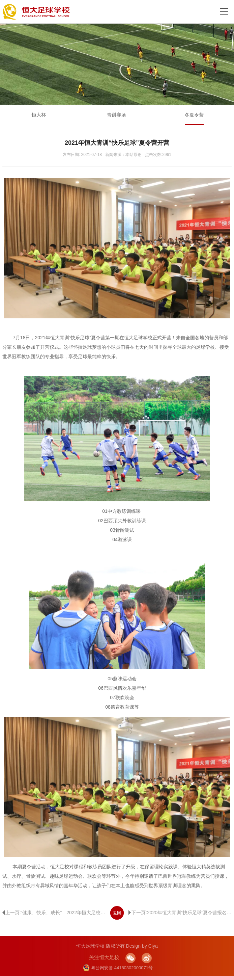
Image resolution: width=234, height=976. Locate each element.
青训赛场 (116, 114)
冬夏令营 (194, 114)
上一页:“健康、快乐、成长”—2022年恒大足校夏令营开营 (54, 912)
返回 (117, 913)
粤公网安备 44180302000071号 (118, 967)
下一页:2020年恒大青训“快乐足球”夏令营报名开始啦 (180, 912)
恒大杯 (39, 114)
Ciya (153, 946)
